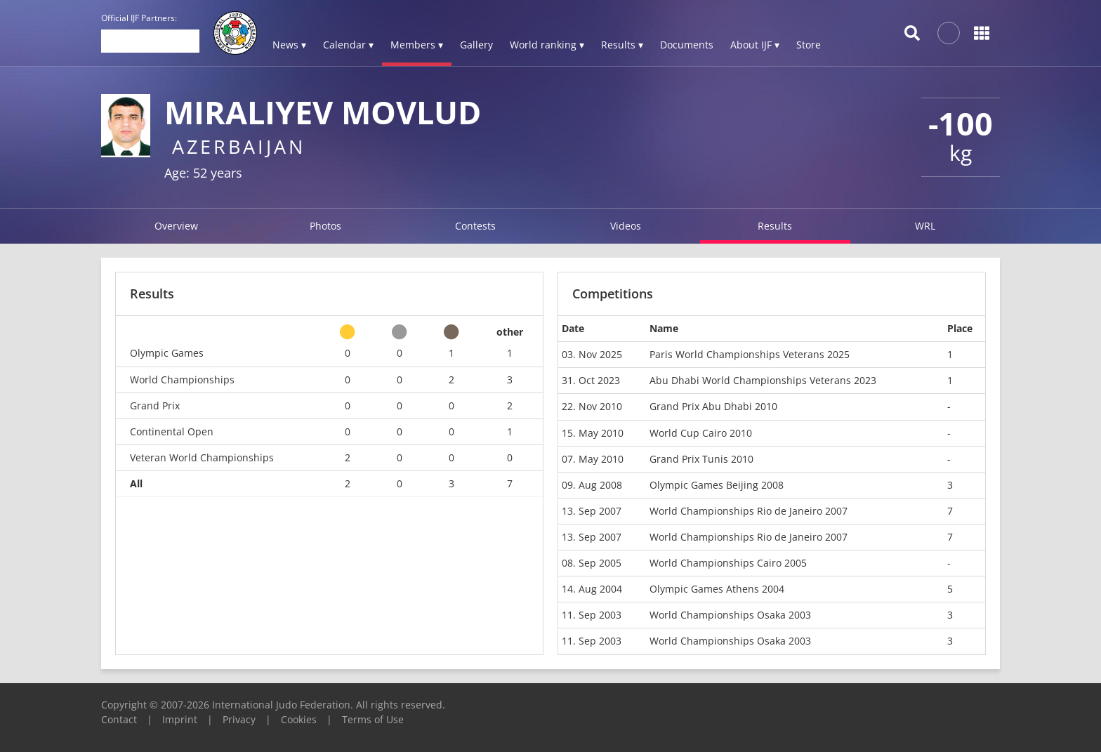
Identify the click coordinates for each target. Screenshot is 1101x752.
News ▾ (289, 44)
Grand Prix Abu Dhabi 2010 (713, 406)
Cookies (299, 719)
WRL (925, 225)
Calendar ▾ (348, 44)
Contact (119, 719)
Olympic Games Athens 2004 (717, 588)
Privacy (239, 719)
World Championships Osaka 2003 (730, 614)
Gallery (476, 44)
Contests (475, 225)
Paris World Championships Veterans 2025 (750, 354)
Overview (176, 225)
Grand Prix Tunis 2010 (701, 459)
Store (808, 44)
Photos (325, 225)
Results (775, 225)
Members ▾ (416, 44)
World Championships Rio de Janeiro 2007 (749, 510)
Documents (686, 44)
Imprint (179, 719)
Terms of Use (373, 719)
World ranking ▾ (547, 44)
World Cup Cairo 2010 (701, 433)
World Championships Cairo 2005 (728, 562)
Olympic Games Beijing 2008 (717, 485)
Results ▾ (622, 44)
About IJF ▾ (754, 44)
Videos (625, 225)
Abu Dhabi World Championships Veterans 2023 (763, 380)
